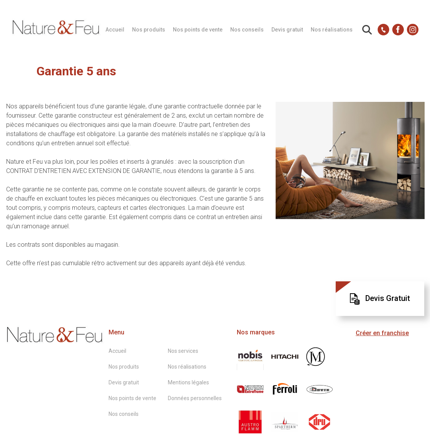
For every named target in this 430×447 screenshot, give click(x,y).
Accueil (114, 30)
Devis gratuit (287, 30)
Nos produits (148, 30)
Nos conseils (247, 30)
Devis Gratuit (380, 299)
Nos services (183, 351)
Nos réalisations (332, 30)
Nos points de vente (198, 30)
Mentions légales (188, 382)
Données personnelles (195, 398)
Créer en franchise (382, 333)
